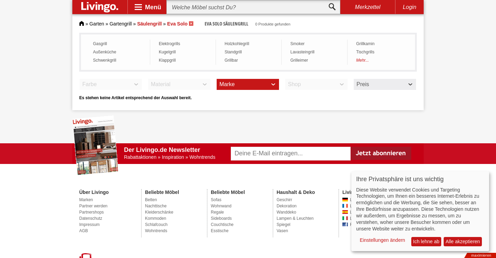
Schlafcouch (156, 224)
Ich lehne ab (426, 241)
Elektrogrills (169, 43)
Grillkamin (365, 43)
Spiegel (283, 224)
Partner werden (93, 206)
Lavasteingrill (302, 52)
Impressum (89, 224)
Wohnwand (221, 206)
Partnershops (91, 212)
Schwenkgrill (104, 60)
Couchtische (222, 224)
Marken (86, 199)
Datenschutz (90, 218)
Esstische (219, 230)
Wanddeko (286, 212)
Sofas (216, 199)
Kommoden (155, 218)
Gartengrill (121, 24)
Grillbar (231, 60)
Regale (217, 212)
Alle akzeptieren (463, 241)
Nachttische (156, 206)
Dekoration (287, 206)
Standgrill (233, 52)
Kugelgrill (167, 52)
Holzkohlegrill (237, 43)
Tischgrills (365, 52)
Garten (97, 24)
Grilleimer (299, 60)
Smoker (297, 43)
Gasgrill (100, 43)
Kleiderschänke (159, 212)
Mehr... (362, 60)
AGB (83, 230)
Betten (151, 199)
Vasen (282, 230)
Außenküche (104, 52)
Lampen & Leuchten (295, 218)
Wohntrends (156, 230)
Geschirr (284, 199)
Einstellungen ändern (382, 240)
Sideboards (221, 218)
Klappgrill (167, 60)
